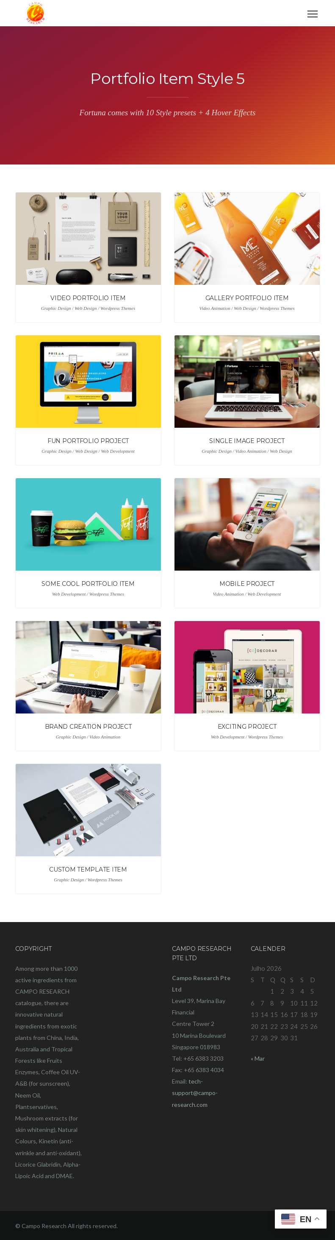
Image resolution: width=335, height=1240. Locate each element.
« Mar (258, 1058)
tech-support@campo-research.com (195, 1093)
